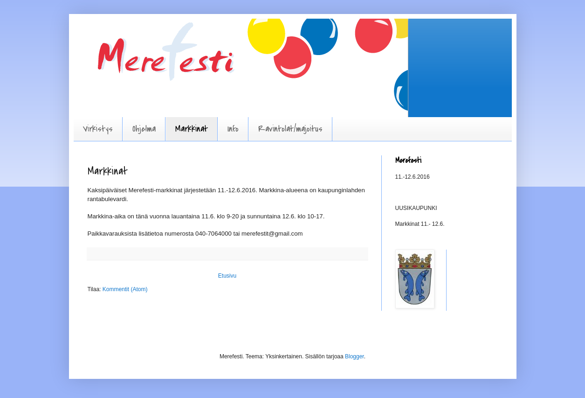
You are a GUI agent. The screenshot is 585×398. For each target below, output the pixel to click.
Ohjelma (144, 129)
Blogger (354, 356)
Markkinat (191, 129)
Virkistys (98, 129)
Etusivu (227, 275)
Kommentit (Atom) (125, 289)
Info (233, 129)
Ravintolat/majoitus (290, 129)
